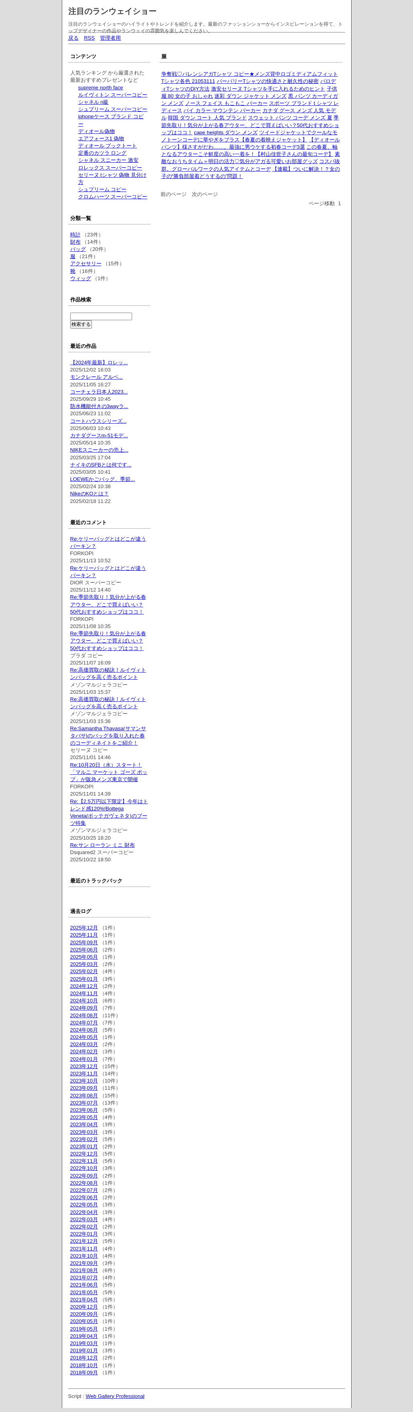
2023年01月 (84, 1146)
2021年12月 (84, 1241)
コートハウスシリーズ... (98, 421)
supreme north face (100, 88)
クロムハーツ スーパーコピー (113, 197)
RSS (89, 38)
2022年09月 (84, 1176)
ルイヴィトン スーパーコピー (113, 95)
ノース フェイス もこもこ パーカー (226, 103)
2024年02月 (84, 1051)
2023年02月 (84, 1139)
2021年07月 (84, 1278)
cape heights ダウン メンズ (226, 132)
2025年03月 (84, 964)
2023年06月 (84, 1110)
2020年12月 (84, 1307)
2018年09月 (84, 1373)
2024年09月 (84, 1008)
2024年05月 (84, 1037)
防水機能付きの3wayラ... (99, 406)
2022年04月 (84, 1212)
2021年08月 (84, 1270)
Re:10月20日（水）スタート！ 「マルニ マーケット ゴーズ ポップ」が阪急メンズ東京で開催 (109, 772)
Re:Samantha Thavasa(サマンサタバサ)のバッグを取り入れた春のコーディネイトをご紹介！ (108, 735)
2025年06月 (84, 950)
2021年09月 (84, 1263)
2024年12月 (84, 986)
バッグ (78, 249)
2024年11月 (84, 993)
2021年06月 (84, 1285)
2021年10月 (84, 1256)
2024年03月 (84, 1044)
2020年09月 (84, 1314)
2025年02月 (84, 971)
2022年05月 (84, 1205)
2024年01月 (84, 1059)
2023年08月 (84, 1096)
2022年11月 (84, 1161)
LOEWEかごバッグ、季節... (102, 479)
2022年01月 (84, 1234)
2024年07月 (84, 1023)
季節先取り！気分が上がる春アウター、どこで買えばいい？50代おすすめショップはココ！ (250, 125)
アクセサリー (86, 264)
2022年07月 (84, 1190)
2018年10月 (84, 1365)
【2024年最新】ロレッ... (99, 363)
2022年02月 (84, 1227)
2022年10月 (84, 1168)
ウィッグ (80, 278)
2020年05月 (84, 1321)
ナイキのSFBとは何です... (101, 465)
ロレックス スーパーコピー (110, 168)
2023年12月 (84, 1066)
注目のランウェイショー (112, 11)
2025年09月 (84, 942)
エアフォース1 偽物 (101, 138)
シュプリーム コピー (102, 189)
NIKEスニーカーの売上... (99, 450)
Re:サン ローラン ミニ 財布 (102, 845)
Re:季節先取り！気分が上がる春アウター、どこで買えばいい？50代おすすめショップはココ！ (108, 604)
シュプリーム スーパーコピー (113, 109)
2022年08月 (84, 1183)
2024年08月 (84, 1015)
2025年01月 (84, 979)
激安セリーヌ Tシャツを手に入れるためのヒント (268, 89)
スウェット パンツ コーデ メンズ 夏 (290, 118)
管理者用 (110, 38)
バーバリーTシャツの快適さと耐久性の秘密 (268, 81)
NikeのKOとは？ (89, 494)
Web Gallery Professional (115, 1396)
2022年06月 (84, 1197)
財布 (75, 242)
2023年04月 (84, 1124)
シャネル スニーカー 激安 (108, 160)
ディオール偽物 (96, 131)
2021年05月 (84, 1292)
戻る (73, 38)
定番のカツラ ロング (102, 153)
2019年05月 (84, 1329)
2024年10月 (84, 1001)
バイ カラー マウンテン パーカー (222, 110)
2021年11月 (84, 1249)
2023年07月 (84, 1103)
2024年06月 (84, 1030)
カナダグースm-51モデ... (99, 435)
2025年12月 (84, 928)
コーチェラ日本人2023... (99, 392)
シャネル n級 (93, 102)
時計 (75, 235)
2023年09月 (84, 1088)
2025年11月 (84, 935)
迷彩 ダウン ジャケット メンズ (250, 96)
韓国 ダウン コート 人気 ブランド (207, 118)
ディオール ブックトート (107, 146)
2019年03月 (84, 1343)
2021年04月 (84, 1300)
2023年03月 (84, 1132)
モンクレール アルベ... (96, 377)
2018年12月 (84, 1358)
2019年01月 (84, 1350)
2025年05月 (84, 957)
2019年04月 (84, 1336)
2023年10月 (84, 1081)
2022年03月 (84, 1219)
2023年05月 (84, 1117)
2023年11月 (84, 1074)
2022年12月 (84, 1154)
